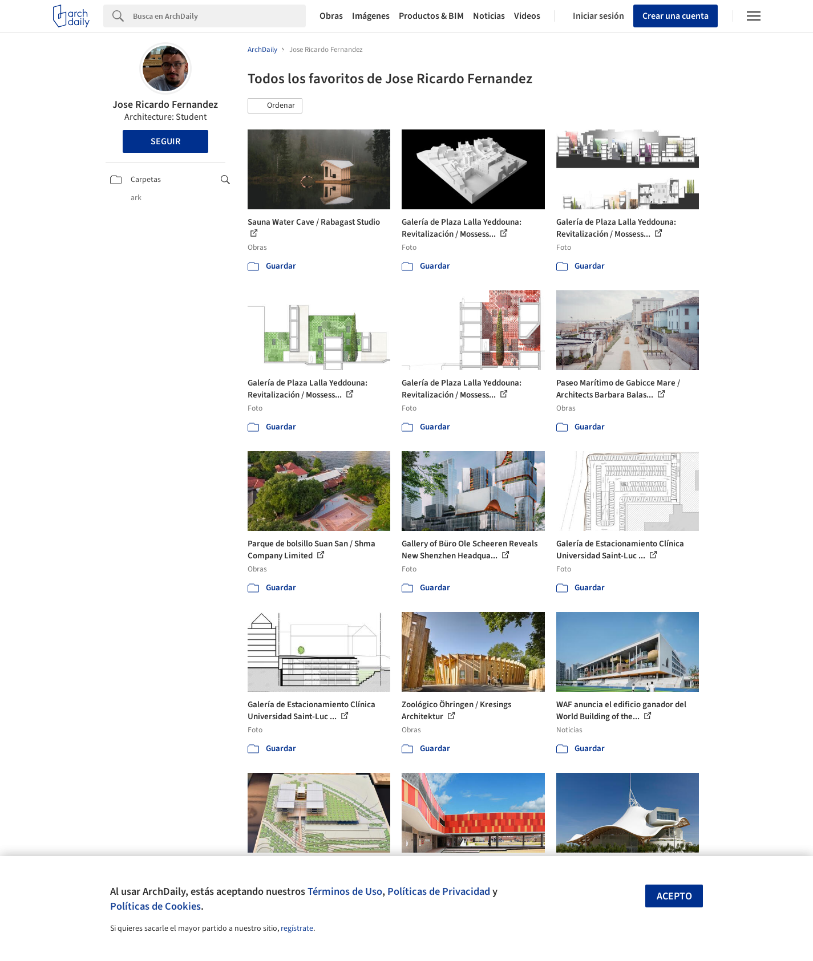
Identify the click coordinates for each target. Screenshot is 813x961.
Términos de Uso (345, 891)
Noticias (489, 16)
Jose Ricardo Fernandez (165, 105)
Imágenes (371, 16)
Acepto (674, 896)
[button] (275, 106)
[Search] (219, 16)
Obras (331, 16)
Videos (527, 16)
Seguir (165, 141)
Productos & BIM (431, 16)
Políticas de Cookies (155, 906)
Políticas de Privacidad (438, 891)
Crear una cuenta (675, 16)
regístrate (297, 928)
